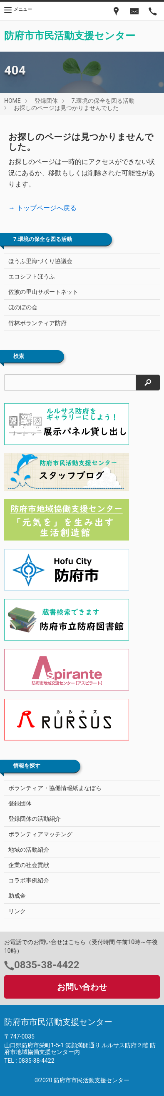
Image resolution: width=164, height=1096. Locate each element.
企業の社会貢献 (28, 865)
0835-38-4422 (47, 965)
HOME (12, 100)
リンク (17, 911)
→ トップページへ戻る (42, 208)
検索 (18, 356)
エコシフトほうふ (31, 276)
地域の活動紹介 (28, 849)
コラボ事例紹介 (28, 880)
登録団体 (46, 100)
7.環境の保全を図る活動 (103, 100)
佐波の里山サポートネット (43, 291)
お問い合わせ (82, 987)
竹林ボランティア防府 (37, 323)
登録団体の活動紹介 (34, 818)
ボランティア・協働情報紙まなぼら (55, 788)
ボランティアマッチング (40, 834)
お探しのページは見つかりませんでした (66, 107)
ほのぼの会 (22, 307)
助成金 (17, 895)
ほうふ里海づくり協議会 (40, 261)
